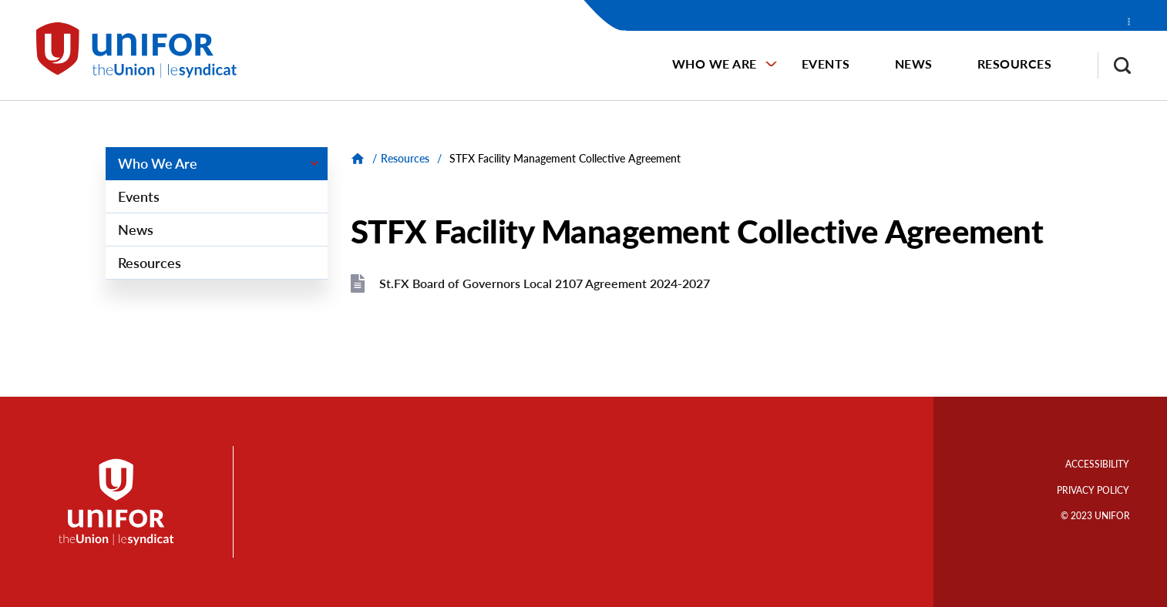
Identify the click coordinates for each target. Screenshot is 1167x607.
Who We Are (714, 63)
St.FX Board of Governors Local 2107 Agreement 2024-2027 (544, 283)
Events (826, 63)
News (914, 63)
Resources (1014, 63)
